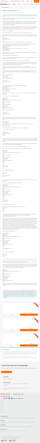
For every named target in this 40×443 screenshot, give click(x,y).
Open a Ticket (5, 385)
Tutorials (26, 426)
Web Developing (21, 426)
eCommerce (24, 417)
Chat (4, 379)
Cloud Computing (8, 426)
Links (20, 436)
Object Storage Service (18, 417)
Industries (13, 426)
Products (8, 4)
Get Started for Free (7, 371)
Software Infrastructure (22, 422)
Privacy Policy (10, 436)
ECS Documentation (8, 422)
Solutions (14, 4)
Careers (2, 436)
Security (33, 417)
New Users (34, 422)
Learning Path (29, 422)
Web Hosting (29, 417)
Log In (31, 1)
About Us (5, 436)
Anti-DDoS (12, 417)
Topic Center (3, 426)
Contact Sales (37, 4)
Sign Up (36, 1)
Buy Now (28, 314)
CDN (9, 417)
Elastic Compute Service (4, 417)
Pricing (18, 4)
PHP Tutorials (30, 426)
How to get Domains (15, 422)
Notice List (17, 436)
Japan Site (2, 422)
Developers (17, 426)
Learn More (11, 314)
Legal (14, 436)
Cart (23, 1)
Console (27, 1)
